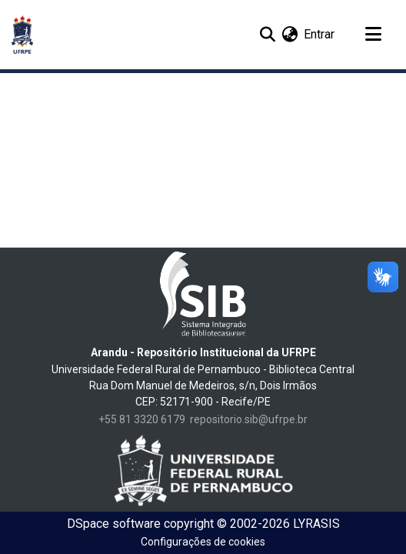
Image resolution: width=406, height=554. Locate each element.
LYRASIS (316, 523)
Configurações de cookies (203, 542)
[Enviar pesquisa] (267, 34)
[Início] (22, 34)
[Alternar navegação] (372, 34)
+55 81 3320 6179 (141, 419)
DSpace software (114, 523)
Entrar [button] (320, 34)
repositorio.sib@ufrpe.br (249, 419)
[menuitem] (289, 34)
